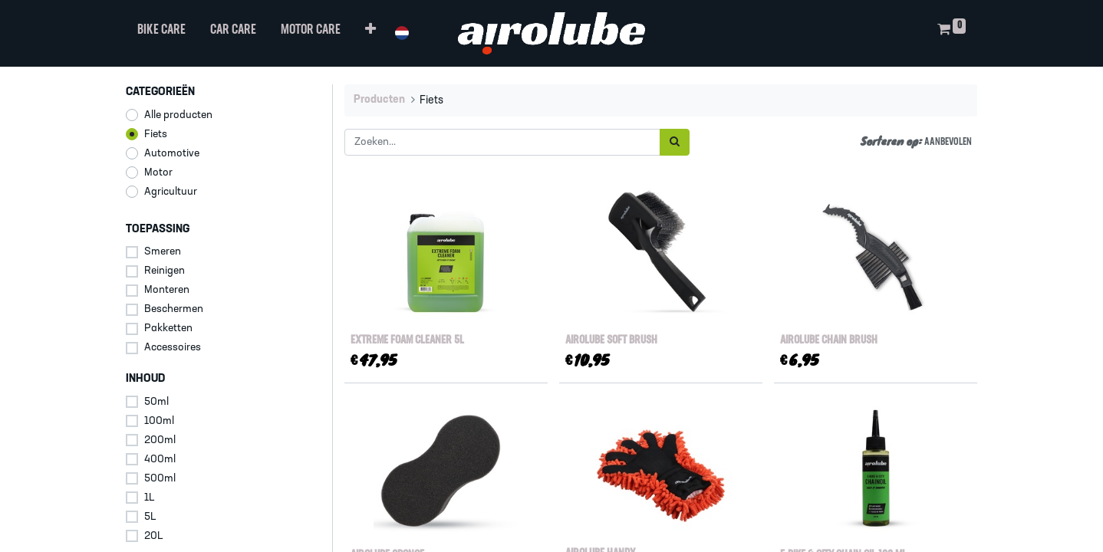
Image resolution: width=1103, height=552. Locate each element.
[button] (371, 33)
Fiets (155, 134)
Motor (158, 173)
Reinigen (164, 271)
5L (150, 517)
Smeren (162, 252)
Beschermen (173, 309)
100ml (159, 421)
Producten (379, 100)
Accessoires (172, 347)
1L (149, 498)
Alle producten (178, 115)
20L (153, 536)
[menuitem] (162, 33)
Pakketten (168, 328)
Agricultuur (170, 192)
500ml (160, 479)
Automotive (171, 153)
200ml (160, 440)
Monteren (166, 290)
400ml (160, 459)
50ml (156, 402)
